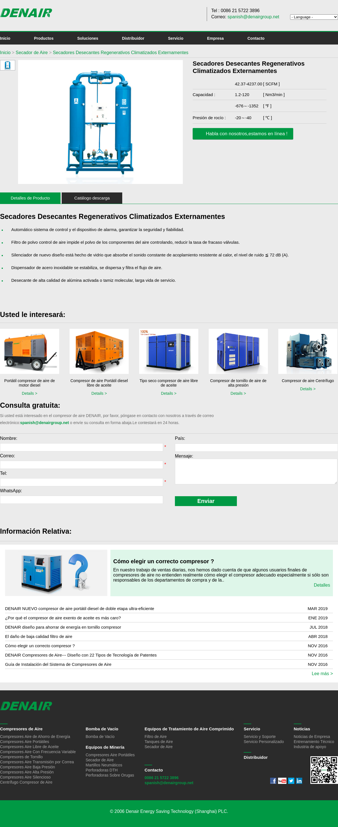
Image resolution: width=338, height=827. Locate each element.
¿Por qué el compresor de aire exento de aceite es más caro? (63, 617)
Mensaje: (184, 456)
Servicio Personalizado (264, 741)
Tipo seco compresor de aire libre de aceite (168, 382)
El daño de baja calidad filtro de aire (38, 636)
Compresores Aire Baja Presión (27, 767)
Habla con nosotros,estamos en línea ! (242, 134)
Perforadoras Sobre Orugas (110, 775)
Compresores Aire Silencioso (25, 777)
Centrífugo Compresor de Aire (26, 782)
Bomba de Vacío (102, 728)
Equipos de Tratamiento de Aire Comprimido (189, 728)
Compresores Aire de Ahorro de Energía (35, 736)
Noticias (302, 728)
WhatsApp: (11, 490)
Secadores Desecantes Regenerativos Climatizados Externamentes (120, 52)
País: (180, 438)
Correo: (7, 455)
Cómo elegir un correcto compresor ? (163, 561)
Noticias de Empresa (312, 736)
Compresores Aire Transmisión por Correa (37, 762)
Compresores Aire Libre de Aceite (29, 746)
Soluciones (87, 38)
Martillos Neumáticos (104, 765)
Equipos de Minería (105, 747)
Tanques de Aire (158, 741)
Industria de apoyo (310, 746)
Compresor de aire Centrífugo (308, 380)
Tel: (3, 473)
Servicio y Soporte (260, 736)
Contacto (256, 38)
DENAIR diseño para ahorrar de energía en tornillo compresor (63, 627)
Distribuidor (133, 38)
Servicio (175, 38)
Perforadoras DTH (102, 770)
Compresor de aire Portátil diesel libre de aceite (99, 382)
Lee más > (322, 673)
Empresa (215, 38)
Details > (29, 393)
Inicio (5, 38)
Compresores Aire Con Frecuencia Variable (38, 752)
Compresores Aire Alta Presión (27, 772)
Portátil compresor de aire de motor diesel (29, 382)
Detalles (322, 585)
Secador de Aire (31, 52)
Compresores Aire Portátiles (24, 741)
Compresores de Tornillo (21, 757)
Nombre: (8, 438)
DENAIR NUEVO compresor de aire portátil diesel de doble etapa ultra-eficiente (79, 608)
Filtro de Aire (155, 736)
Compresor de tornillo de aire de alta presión (238, 382)
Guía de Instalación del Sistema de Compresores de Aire (58, 664)
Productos (44, 38)
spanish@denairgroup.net (253, 16)
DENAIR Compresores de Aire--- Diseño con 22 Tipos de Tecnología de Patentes (81, 655)
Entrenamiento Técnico (314, 741)
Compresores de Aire (21, 728)
